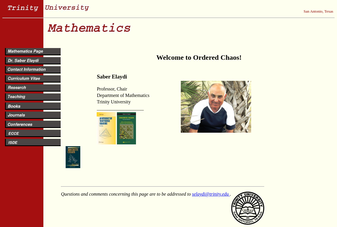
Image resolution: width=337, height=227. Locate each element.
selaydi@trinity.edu (211, 194)
